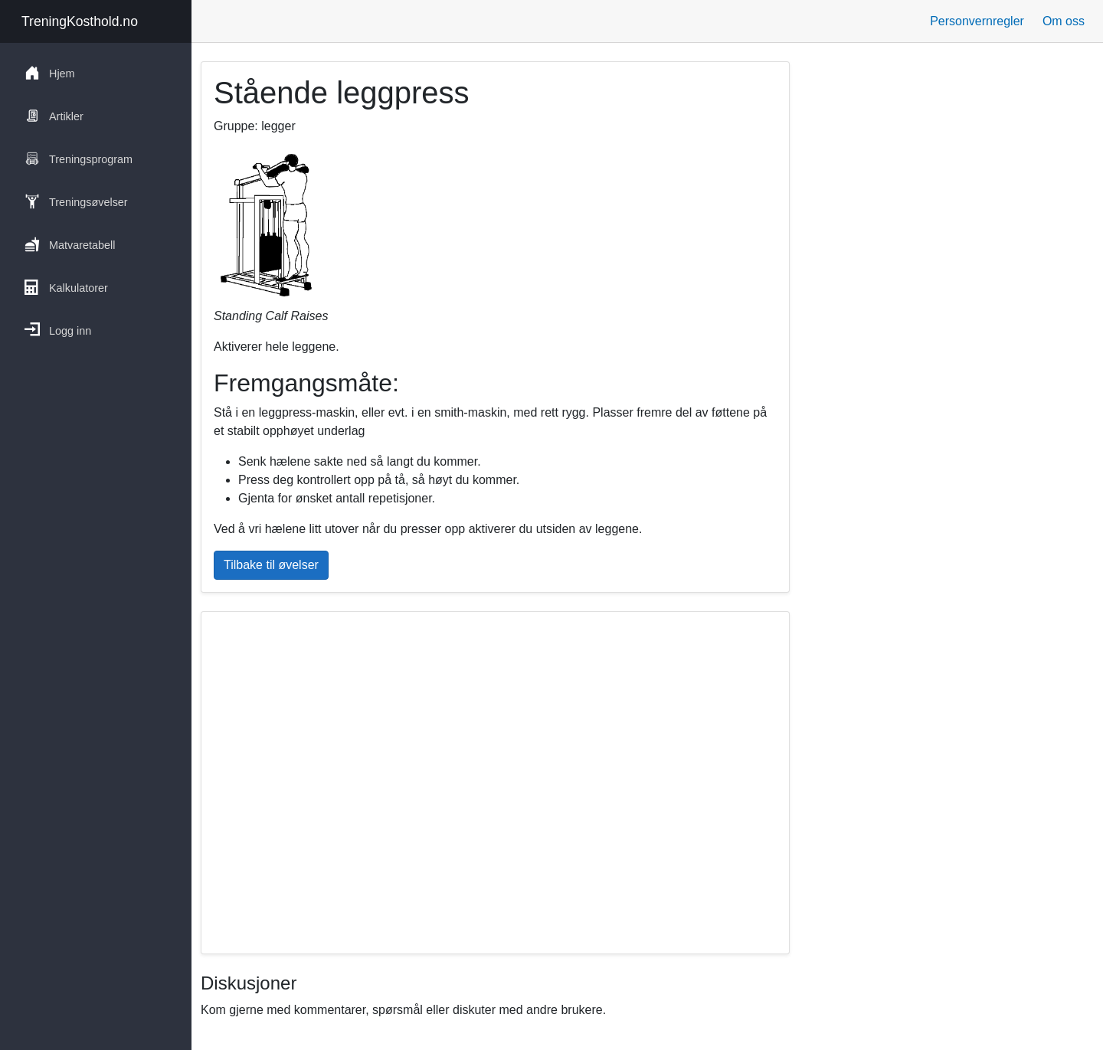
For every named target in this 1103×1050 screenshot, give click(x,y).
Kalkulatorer (66, 287)
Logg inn (58, 330)
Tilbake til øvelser (271, 564)
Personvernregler (977, 21)
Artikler (54, 115)
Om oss (1063, 21)
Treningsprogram (79, 158)
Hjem (50, 72)
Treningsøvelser (76, 201)
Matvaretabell (70, 244)
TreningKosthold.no (79, 21)
